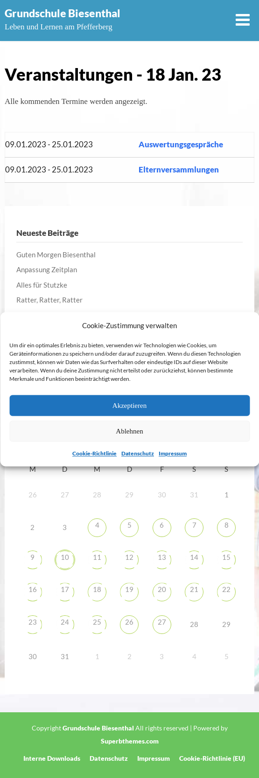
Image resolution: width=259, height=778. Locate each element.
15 (226, 557)
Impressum (173, 453)
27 (162, 622)
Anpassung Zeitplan (46, 269)
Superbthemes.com (130, 741)
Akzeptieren (129, 405)
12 (129, 557)
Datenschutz (137, 453)
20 (162, 589)
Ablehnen (129, 431)
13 (162, 557)
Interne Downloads (51, 758)
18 (97, 589)
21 (194, 589)
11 (97, 557)
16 (32, 589)
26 (129, 622)
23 (32, 622)
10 (65, 557)
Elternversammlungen (179, 169)
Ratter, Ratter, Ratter (49, 300)
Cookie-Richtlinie (94, 453)
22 (226, 589)
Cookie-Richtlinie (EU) (212, 758)
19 (129, 589)
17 (65, 589)
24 (65, 622)
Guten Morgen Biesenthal (56, 254)
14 (194, 557)
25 (97, 622)
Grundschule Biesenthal (62, 13)
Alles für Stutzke (41, 285)
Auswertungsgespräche (181, 144)
